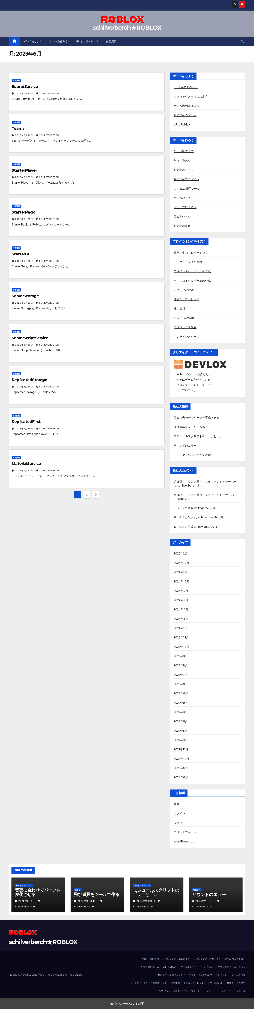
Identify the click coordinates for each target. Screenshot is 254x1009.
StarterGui (21, 254)
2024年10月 (181, 581)
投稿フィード (182, 823)
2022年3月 (181, 740)
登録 (176, 804)
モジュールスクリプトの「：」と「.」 (198, 436)
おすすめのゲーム (185, 115)
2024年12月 (181, 563)
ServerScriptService (30, 338)
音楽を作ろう (182, 216)
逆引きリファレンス (87, 41)
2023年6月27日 (24, 470)
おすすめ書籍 (182, 226)
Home (143, 958)
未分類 (77, 890)
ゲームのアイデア (185, 198)
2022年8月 (181, 712)
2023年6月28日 (24, 303)
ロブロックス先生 (185, 327)
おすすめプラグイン (186, 179)
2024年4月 (181, 609)
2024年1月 (181, 628)
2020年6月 (181, 777)
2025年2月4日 (26, 901)
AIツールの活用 (184, 318)
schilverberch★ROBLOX (127, 27)
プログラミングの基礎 (188, 262)
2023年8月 (181, 665)
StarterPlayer (24, 170)
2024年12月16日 (146, 901)
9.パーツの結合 (183, 508)
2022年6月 (181, 721)
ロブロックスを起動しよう (207, 958)
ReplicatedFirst (26, 421)
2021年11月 (181, 749)
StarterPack (23, 212)
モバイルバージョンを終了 (127, 1003)
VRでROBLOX (170, 966)
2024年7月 (181, 600)
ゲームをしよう (33, 41)
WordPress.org (184, 841)
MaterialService (26, 463)
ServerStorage (25, 296)
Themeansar (75, 974)
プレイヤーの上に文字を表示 (192, 455)
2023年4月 (181, 693)
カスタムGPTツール (187, 188)
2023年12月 (181, 637)
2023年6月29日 (24, 177)
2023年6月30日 (24, 93)
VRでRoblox (182, 124)
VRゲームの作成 (184, 290)
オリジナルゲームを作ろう (231, 966)
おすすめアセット (185, 170)
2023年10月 (181, 646)
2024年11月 (181, 572)
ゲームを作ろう (59, 41)
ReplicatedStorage (29, 379)
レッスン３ (239, 991)
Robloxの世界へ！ (186, 87)
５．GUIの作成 (183, 517)
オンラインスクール (186, 336)
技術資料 (111, 41)
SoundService (25, 86)
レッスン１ (209, 991)
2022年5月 (181, 730)
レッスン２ (224, 991)
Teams (18, 128)
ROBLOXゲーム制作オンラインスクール (179, 991)
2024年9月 (181, 591)
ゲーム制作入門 (183, 151)
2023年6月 (181, 684)
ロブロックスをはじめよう (191, 96)
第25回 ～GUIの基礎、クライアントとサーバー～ (206, 481)
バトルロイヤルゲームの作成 (192, 280)
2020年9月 (181, 768)
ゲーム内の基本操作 (186, 106)
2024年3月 (181, 619)
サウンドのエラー (185, 445)
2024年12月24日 (87, 901)
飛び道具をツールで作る (189, 427)
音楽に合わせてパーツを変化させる (196, 417)
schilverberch (47, 93)
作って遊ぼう (182, 160)
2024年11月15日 (205, 901)
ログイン (179, 813)
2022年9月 (181, 702)
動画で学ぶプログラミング (191, 252)
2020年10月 (181, 758)
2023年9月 (181, 656)
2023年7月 (181, 674)
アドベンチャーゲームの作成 (192, 271)
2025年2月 (181, 553)
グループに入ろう (185, 207)
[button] (242, 41)
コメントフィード (185, 832)
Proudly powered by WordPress (26, 974)
